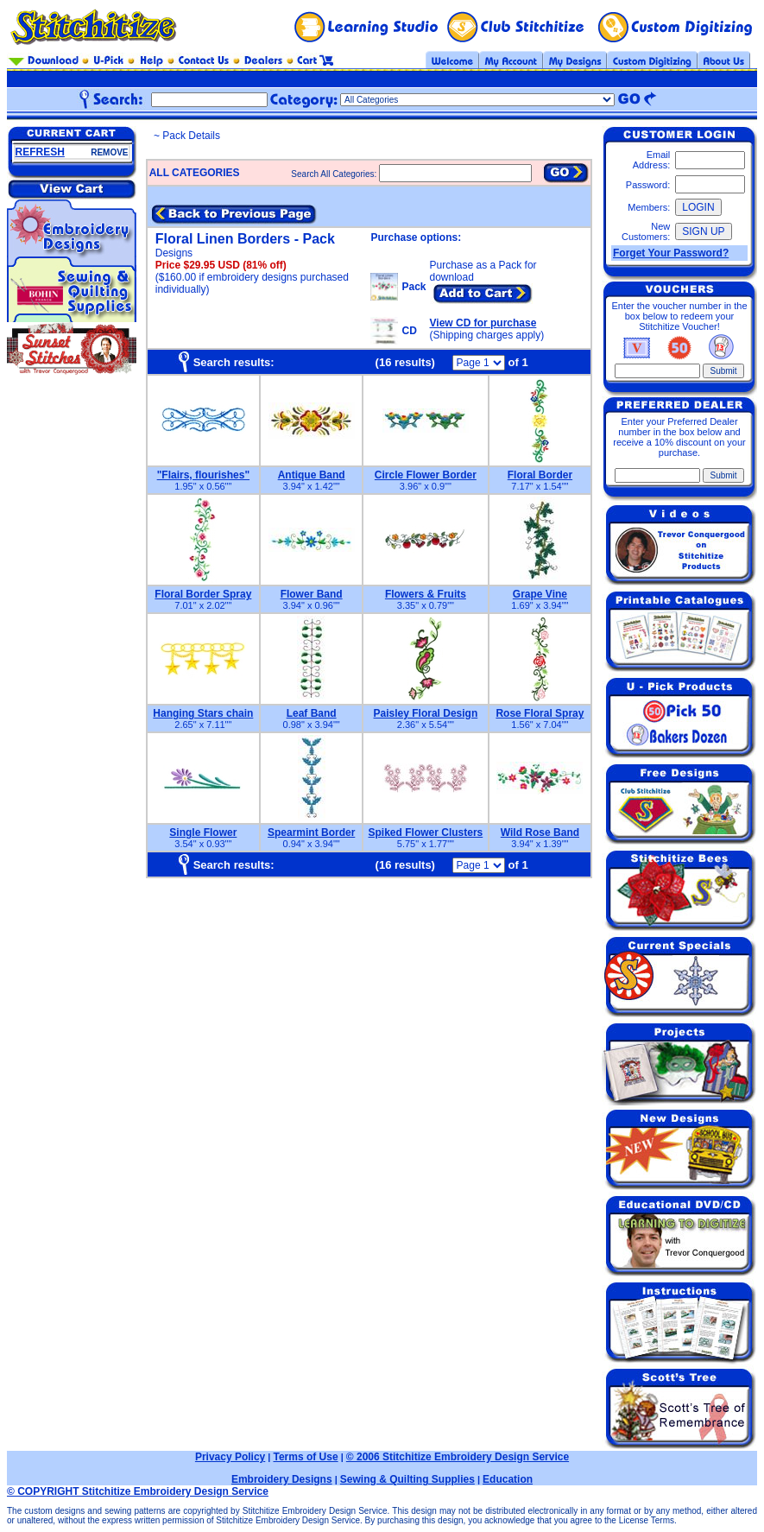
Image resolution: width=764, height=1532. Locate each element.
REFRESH (40, 152)
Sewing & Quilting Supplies (407, 1479)
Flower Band (312, 594)
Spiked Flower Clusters (426, 832)
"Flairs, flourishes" (203, 475)
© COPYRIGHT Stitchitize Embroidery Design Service (137, 1491)
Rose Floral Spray (540, 713)
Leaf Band (312, 713)
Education (508, 1479)
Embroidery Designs (281, 1479)
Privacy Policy (230, 1457)
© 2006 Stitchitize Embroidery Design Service (457, 1457)
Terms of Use (305, 1457)
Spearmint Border (311, 832)
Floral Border (540, 475)
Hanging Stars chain (203, 713)
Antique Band (311, 475)
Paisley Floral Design (426, 713)
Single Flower (203, 832)
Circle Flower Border (426, 475)
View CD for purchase (483, 323)
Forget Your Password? (671, 253)
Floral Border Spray (203, 594)
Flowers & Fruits (425, 594)
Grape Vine (540, 594)
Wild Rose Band (540, 832)
